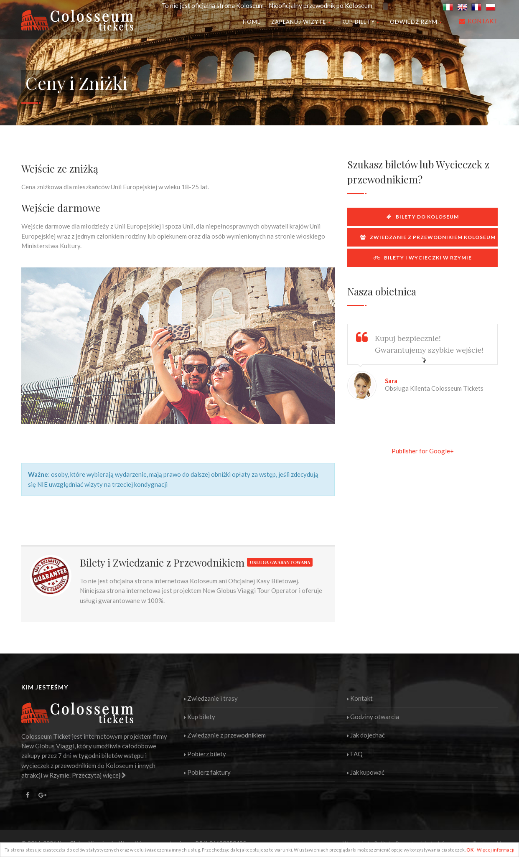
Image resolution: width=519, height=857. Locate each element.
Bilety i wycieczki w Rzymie (423, 257)
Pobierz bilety (205, 754)
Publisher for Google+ (423, 451)
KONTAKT (483, 21)
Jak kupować (365, 772)
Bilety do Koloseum (423, 217)
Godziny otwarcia (373, 716)
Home (252, 21)
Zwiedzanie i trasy (211, 698)
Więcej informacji (495, 849)
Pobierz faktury (207, 772)
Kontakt (360, 698)
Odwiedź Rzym (416, 21)
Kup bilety (360, 21)
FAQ (355, 754)
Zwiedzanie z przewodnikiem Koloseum (428, 237)
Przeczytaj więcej (99, 775)
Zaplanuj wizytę (301, 21)
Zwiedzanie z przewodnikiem (225, 735)
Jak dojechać (366, 735)
